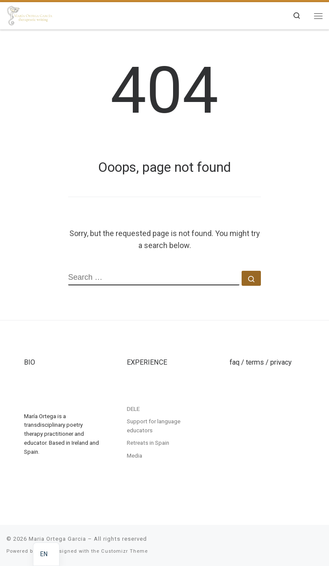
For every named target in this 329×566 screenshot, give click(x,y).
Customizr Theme (124, 551)
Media (134, 455)
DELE (133, 408)
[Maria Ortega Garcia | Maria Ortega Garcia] (29, 14)
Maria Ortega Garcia (57, 539)
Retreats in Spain (148, 442)
